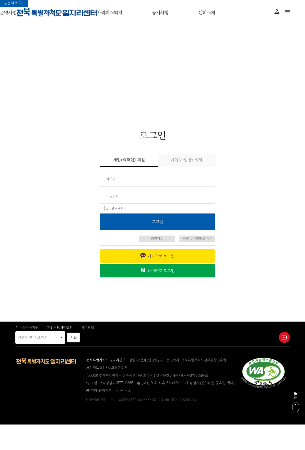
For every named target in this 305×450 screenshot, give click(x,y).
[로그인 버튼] (157, 221)
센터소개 (206, 12)
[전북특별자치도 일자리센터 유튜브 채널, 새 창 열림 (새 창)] (284, 337)
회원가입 (254, 116)
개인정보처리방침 (59, 327)
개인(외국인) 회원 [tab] (134, 159)
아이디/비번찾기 (152, 116)
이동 (73, 337)
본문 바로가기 (14, 3)
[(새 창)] (263, 373)
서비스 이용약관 (26, 327)
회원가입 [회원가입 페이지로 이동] (157, 238)
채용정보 (54, 12)
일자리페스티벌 (107, 12)
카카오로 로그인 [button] (161, 256)
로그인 (50, 116)
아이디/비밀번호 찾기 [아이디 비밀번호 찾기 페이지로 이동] (197, 238)
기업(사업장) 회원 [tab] (186, 160)
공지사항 (160, 12)
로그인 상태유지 (116, 208)
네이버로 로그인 (161, 271)
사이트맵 (87, 327)
